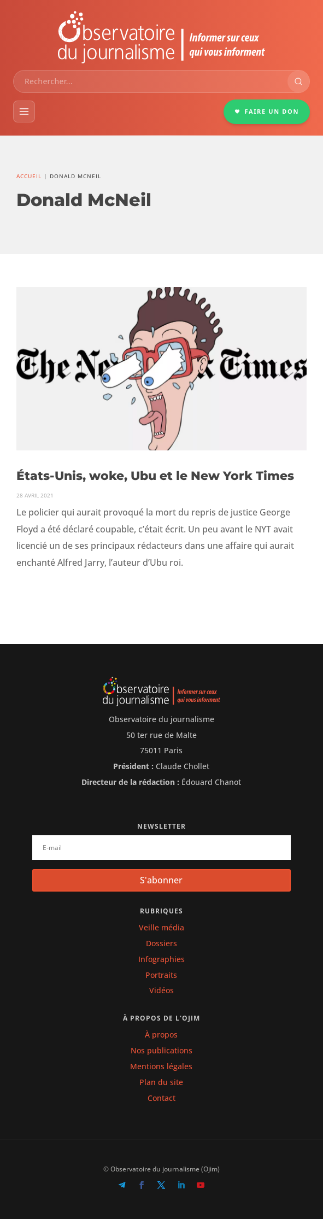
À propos (161, 1034)
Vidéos (161, 990)
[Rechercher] (298, 81)
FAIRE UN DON (266, 111)
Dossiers (161, 943)
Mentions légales (161, 1066)
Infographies (161, 959)
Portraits (161, 975)
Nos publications (161, 1050)
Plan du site (161, 1082)
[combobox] (150, 81)
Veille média (161, 927)
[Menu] (24, 111)
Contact (161, 1098)
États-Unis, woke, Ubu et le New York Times (155, 475)
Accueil (29, 176)
